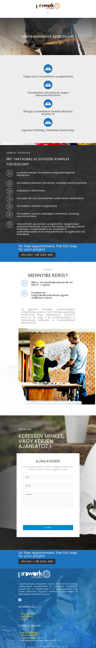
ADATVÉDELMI (27, 614)
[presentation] (42, 516)
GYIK (23, 619)
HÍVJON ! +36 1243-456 (37, 255)
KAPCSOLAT (26, 616)
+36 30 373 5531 (28, 632)
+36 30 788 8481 (28, 635)
